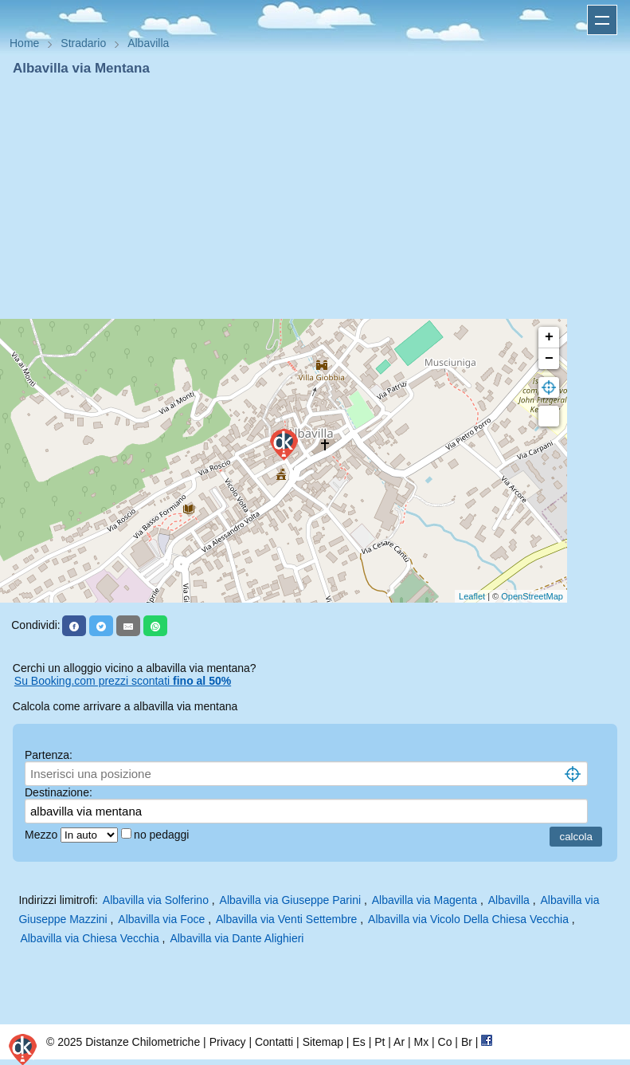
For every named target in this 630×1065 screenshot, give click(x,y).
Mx (420, 1042)
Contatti (274, 1042)
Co (445, 1042)
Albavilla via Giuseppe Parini (290, 900)
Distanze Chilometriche (142, 1042)
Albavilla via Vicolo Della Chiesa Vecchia (468, 919)
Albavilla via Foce (161, 919)
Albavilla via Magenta (424, 900)
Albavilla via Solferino (156, 900)
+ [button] (549, 337)
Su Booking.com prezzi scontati (122, 680)
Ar (399, 1042)
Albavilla (509, 900)
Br (466, 1042)
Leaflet (472, 596)
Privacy (227, 1042)
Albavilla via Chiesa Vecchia (89, 938)
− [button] (549, 358)
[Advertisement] (315, 197)
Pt (379, 1042)
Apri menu (602, 20)
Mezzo (43, 834)
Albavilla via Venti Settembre (286, 919)
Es (358, 1042)
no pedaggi (163, 834)
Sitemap (323, 1042)
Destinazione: (58, 792)
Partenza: (48, 755)
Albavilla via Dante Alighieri (236, 938)
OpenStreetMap (532, 596)
